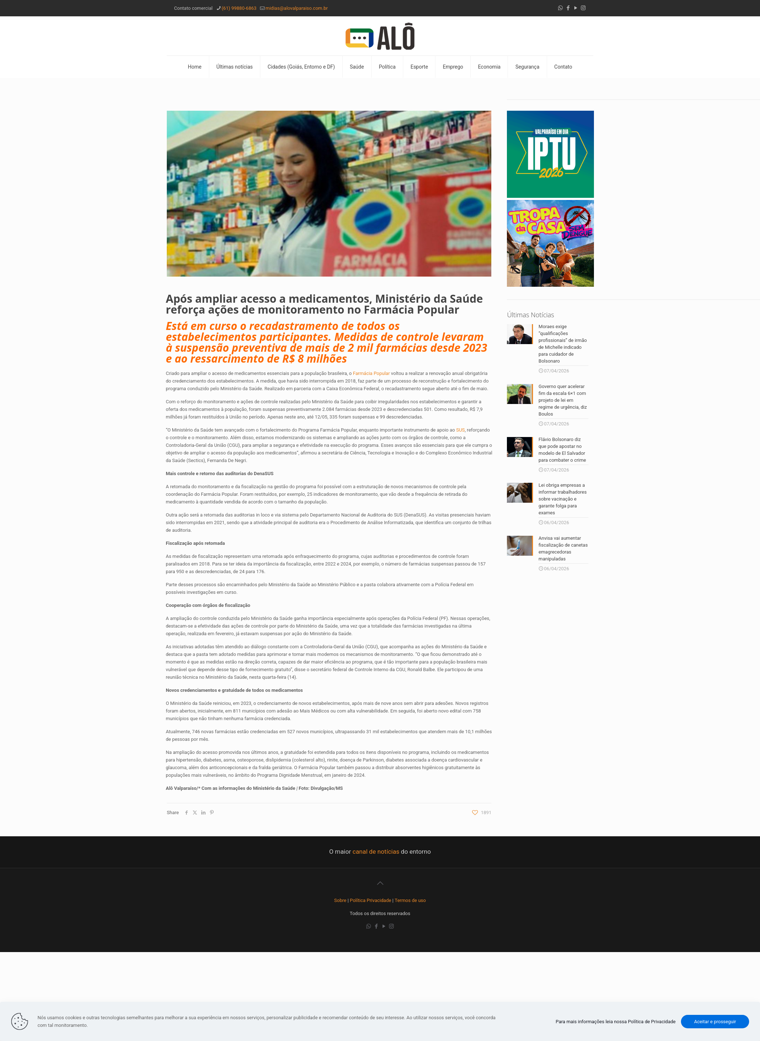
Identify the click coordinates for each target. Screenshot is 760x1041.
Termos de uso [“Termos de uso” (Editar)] (410, 900)
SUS (460, 430)
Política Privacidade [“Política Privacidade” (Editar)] (370, 900)
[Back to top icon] (380, 883)
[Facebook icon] (568, 8)
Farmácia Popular (371, 373)
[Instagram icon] (583, 8)
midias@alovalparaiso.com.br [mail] (296, 8)
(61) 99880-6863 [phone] (239, 8)
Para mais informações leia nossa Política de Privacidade (616, 1021)
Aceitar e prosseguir (715, 1021)
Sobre (340, 900)
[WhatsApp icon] (560, 8)
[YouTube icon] (575, 8)
